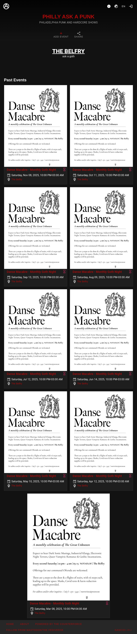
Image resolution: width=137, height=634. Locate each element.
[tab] (61, 35)
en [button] (123, 6)
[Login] (130, 6)
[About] (109, 6)
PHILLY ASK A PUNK (69, 17)
